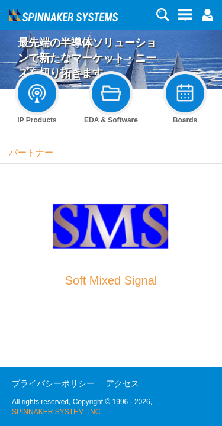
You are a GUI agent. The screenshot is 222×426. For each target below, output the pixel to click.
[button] (207, 14)
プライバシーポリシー (53, 383)
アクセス (122, 383)
